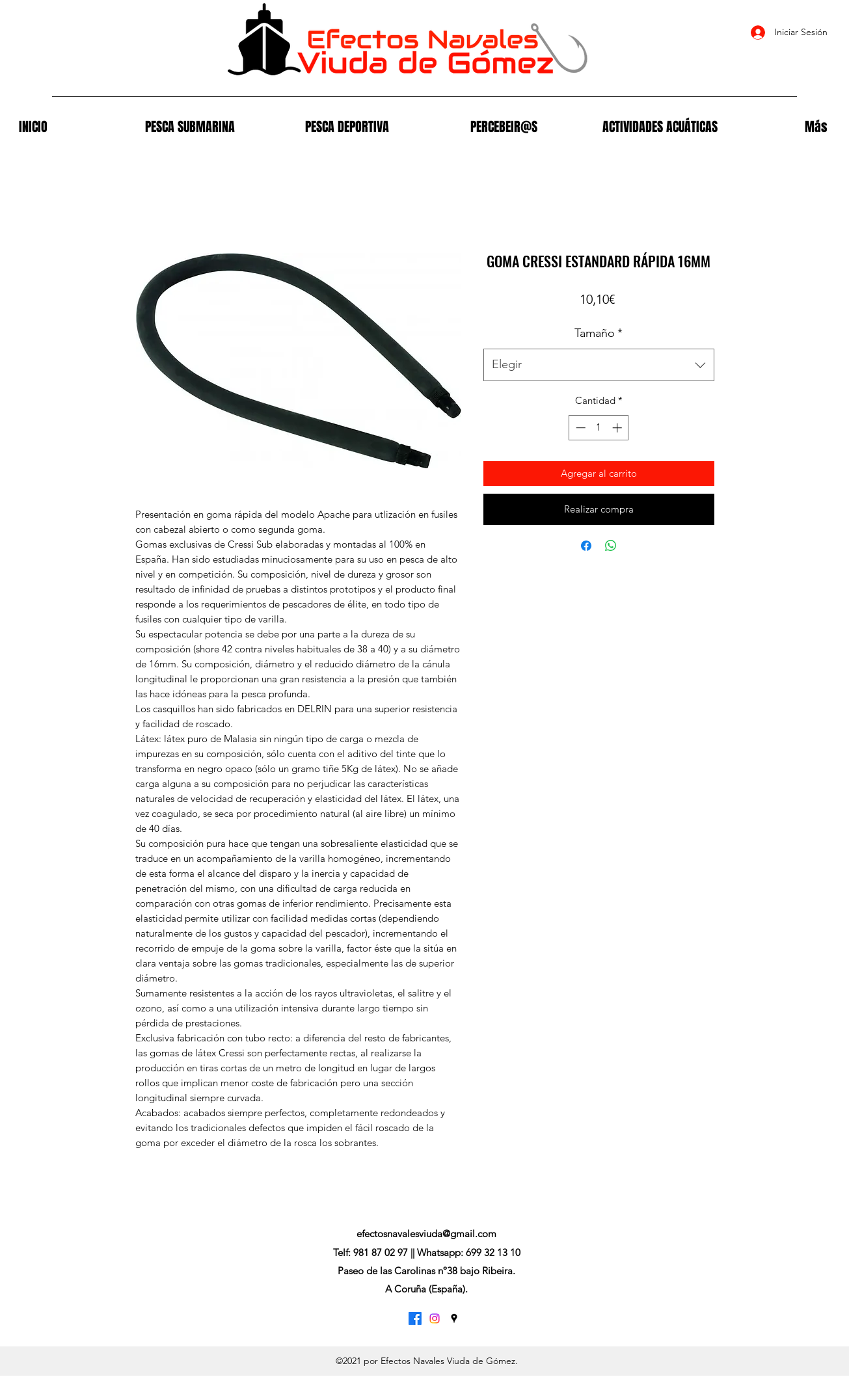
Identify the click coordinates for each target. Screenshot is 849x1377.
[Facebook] (415, 1318)
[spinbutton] (599, 428)
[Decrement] (579, 428)
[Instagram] (434, 1318)
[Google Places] (454, 1318)
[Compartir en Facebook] (586, 546)
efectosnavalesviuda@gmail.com (426, 1233)
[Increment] (618, 428)
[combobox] (598, 365)
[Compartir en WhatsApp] (611, 546)
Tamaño (598, 333)
